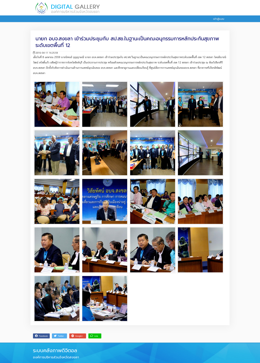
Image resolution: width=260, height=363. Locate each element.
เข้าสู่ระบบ (217, 19)
